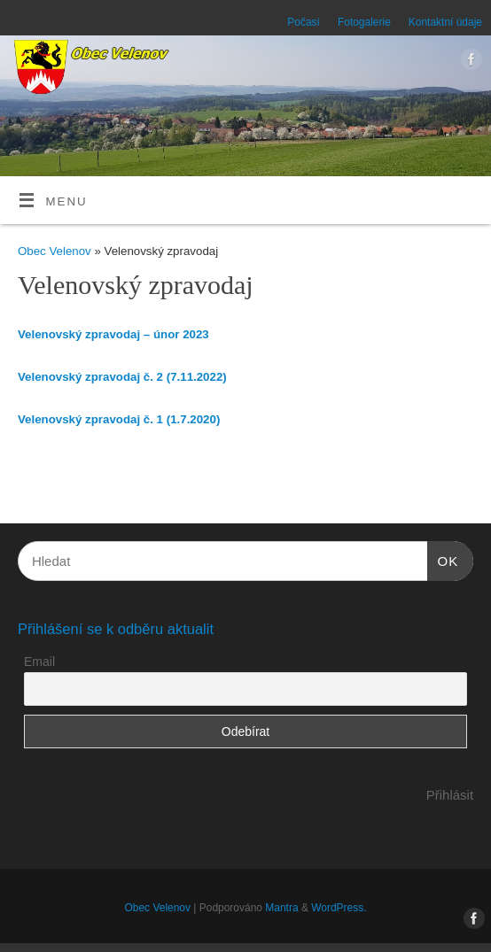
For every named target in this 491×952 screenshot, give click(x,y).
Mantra (281, 908)
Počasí (303, 22)
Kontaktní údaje (445, 22)
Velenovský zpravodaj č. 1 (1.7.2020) (119, 419)
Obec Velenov (54, 251)
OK (443, 559)
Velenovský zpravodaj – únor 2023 (113, 334)
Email (39, 661)
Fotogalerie (364, 22)
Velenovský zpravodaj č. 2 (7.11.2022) (122, 376)
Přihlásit (449, 794)
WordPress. (338, 908)
